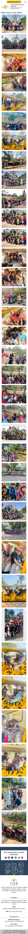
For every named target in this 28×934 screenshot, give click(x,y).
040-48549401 (9, 926)
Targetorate (22, 932)
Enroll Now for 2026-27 (14, 1)
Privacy (9, 932)
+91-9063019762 (19, 921)
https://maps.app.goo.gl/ (15, 911)
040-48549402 (18, 926)
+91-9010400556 (9, 921)
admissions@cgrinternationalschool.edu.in (14, 908)
